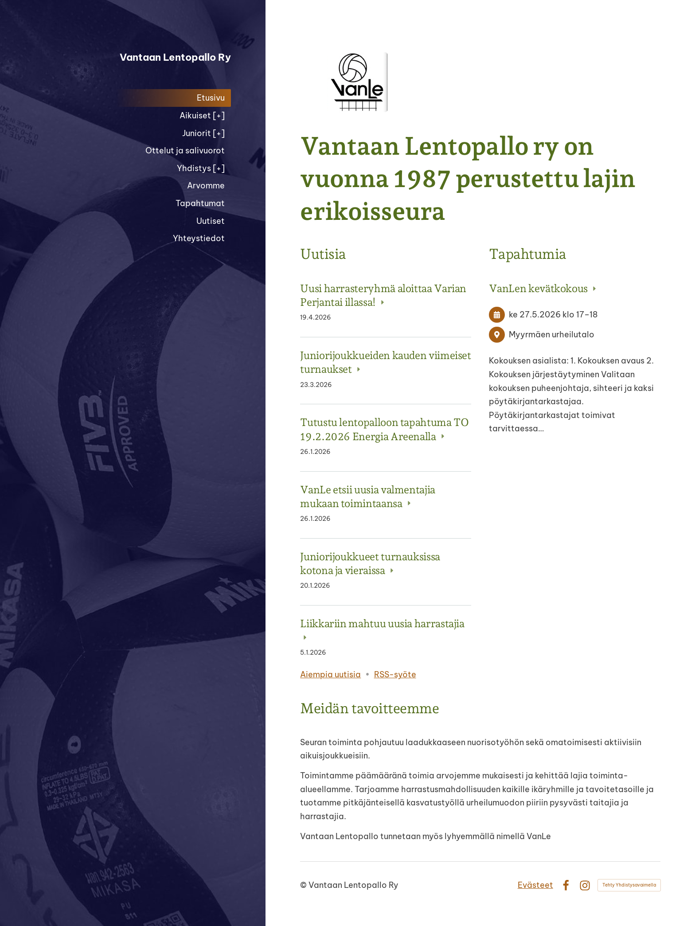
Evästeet (535, 885)
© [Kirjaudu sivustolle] (304, 885)
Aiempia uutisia (330, 674)
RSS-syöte (395, 674)
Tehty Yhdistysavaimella (629, 885)
